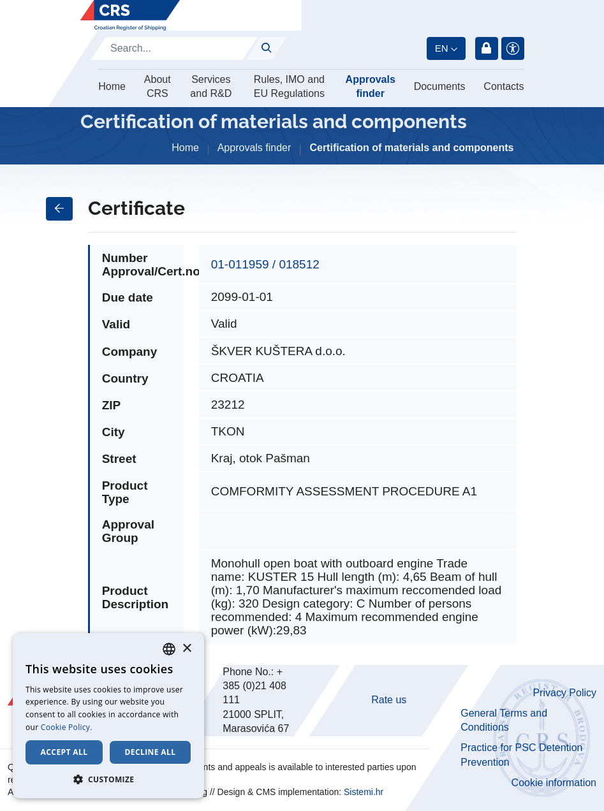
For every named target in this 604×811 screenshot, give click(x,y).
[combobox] (169, 649)
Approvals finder (370, 86)
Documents (440, 86)
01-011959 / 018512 (265, 264)
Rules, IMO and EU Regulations (289, 86)
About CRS (157, 86)
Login (486, 48)
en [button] (441, 48)
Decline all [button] (150, 752)
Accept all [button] (64, 752)
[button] (108, 779)
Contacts (503, 86)
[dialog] (108, 715)
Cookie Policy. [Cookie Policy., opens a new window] (66, 727)
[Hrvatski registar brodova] (130, 15)
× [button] (186, 649)
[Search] (174, 48)
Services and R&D (211, 86)
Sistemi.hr (363, 792)
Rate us (388, 699)
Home (112, 86)
